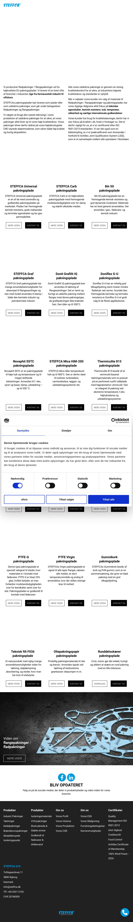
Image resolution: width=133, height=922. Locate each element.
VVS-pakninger (39, 821)
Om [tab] (110, 430)
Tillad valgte (66, 499)
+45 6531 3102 (15, 891)
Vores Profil (62, 816)
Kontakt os (33, 225)
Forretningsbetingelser (93, 826)
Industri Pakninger (13, 816)
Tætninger (8, 821)
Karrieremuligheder (91, 831)
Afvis (24, 499)
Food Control (115, 839)
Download (99, 683)
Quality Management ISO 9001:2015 (117, 821)
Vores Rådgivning (90, 821)
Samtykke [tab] (23, 430)
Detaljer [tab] (66, 430)
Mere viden (14, 225)
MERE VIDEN (14, 758)
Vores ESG (86, 816)
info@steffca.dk (12, 887)
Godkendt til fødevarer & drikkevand (37, 840)
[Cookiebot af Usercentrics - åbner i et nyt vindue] (114, 420)
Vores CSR (61, 831)
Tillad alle (108, 499)
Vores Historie (63, 821)
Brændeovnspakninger (15, 831)
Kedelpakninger (11, 826)
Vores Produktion (65, 826)
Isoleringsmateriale (41, 816)
